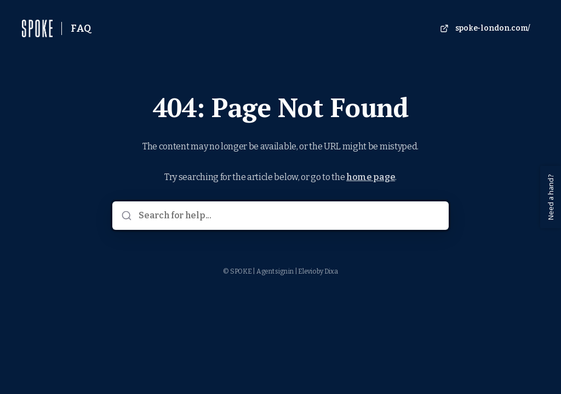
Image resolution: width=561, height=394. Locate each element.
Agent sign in (275, 271)
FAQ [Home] (81, 28)
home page (370, 177)
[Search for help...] (288, 215)
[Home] (37, 28)
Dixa (331, 271)
